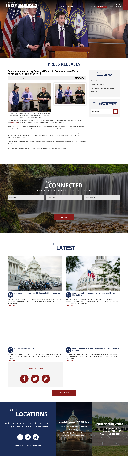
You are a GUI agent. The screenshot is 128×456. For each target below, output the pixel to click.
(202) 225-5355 (77, 435)
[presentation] (64, 207)
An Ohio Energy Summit (24, 348)
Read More (12, 305)
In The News (102, 7)
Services (80, 7)
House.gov (37, 445)
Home (62, 7)
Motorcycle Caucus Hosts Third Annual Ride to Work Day (37, 293)
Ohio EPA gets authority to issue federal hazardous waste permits (95, 349)
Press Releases (96, 81)
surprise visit (14, 122)
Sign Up (64, 217)
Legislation (90, 7)
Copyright (19, 445)
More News (64, 393)
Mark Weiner (33, 133)
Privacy (28, 445)
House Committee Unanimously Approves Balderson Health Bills (93, 294)
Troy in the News (97, 85)
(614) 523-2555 (113, 434)
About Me (70, 7)
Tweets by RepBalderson (35, 369)
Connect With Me (115, 7)
